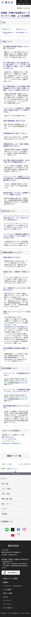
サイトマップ (7, 600)
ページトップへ (15, 473)
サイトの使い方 (7, 608)
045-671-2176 (10, 437)
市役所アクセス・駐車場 (10, 578)
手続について (7, 29)
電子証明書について (23, 32)
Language (5, 597)
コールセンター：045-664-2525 (12, 586)
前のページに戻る (7, 464)
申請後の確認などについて (9, 33)
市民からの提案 (7, 593)
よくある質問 (7, 589)
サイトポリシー (7, 604)
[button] (18, 2)
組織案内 (5, 582)
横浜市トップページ (12, 468)
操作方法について (22, 29)
